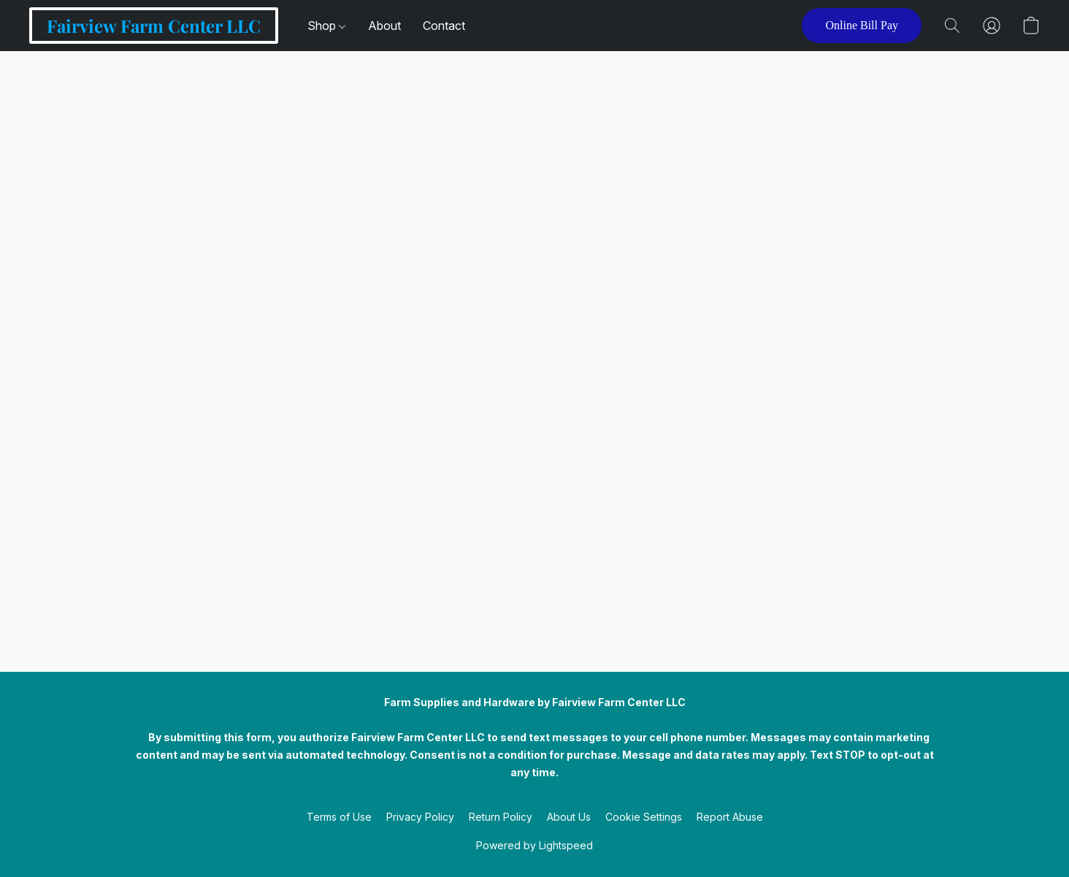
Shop (326, 25)
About (384, 25)
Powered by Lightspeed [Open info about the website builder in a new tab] (534, 845)
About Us (569, 817)
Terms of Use (339, 817)
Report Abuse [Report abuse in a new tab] (730, 817)
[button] (153, 25)
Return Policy (500, 817)
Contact (444, 25)
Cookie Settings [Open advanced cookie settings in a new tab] (643, 817)
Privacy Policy (420, 817)
